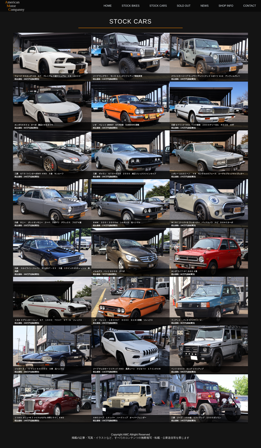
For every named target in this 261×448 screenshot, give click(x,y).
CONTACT (249, 5)
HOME (108, 5)
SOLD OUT (183, 5)
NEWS (205, 5)
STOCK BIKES (130, 5)
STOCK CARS (158, 5)
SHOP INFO (226, 5)
